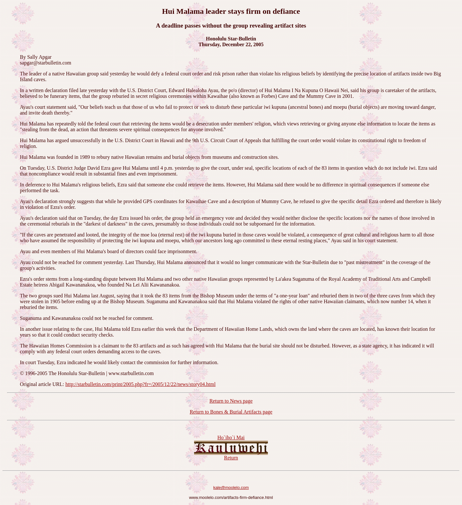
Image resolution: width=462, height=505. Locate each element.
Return (231, 457)
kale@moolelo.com (231, 487)
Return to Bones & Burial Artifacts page (231, 412)
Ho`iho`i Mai (231, 437)
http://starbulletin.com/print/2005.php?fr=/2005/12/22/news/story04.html (140, 384)
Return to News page (231, 401)
